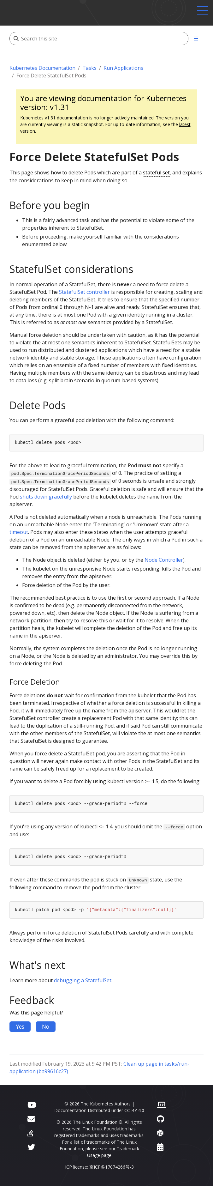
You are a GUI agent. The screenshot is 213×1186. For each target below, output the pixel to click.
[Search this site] (104, 38)
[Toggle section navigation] (195, 38)
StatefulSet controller (84, 291)
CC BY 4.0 (134, 1110)
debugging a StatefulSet (82, 980)
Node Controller (164, 559)
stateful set (156, 172)
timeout (18, 532)
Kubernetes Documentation (42, 67)
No (45, 1026)
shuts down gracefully (46, 496)
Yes (20, 1026)
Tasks (89, 67)
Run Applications (123, 67)
